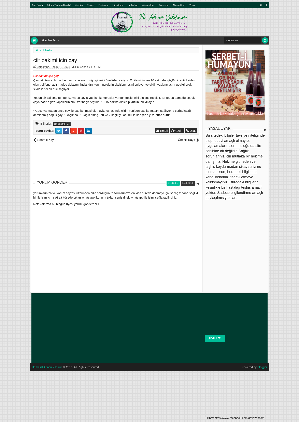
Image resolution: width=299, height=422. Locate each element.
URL (191, 130)
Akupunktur (148, 5)
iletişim (79, 5)
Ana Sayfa (37, 5)
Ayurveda (163, 5)
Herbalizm (133, 5)
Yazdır (177, 130)
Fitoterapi (103, 5)
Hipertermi (117, 5)
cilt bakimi (59, 123)
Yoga (192, 5)
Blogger (262, 367)
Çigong (90, 5)
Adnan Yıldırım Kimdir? (59, 5)
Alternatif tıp (179, 5)
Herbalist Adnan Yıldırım (47, 367)
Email (162, 130)
